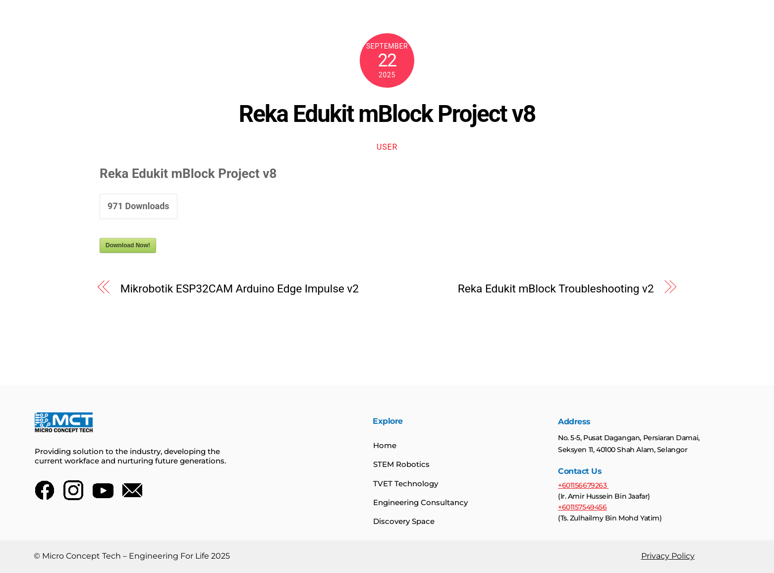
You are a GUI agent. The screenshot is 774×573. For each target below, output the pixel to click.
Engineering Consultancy (420, 503)
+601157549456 (582, 507)
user (387, 147)
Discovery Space (404, 521)
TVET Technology (405, 483)
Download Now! (128, 245)
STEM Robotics (401, 464)
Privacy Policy (667, 556)
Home (384, 446)
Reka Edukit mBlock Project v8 (387, 114)
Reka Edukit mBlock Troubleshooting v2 (556, 288)
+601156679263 (582, 485)
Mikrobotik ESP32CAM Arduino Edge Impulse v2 (239, 288)
